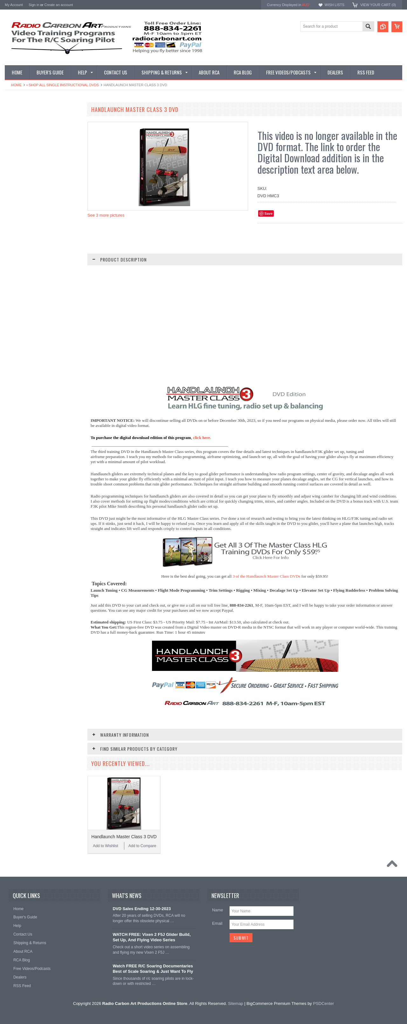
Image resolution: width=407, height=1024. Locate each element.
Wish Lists (334, 5)
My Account (14, 5)
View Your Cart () (378, 5)
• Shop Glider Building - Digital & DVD (40, 261)
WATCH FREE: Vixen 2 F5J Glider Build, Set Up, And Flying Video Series (151, 937)
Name (217, 910)
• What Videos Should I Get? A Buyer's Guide (40, 124)
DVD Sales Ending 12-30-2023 (142, 908)
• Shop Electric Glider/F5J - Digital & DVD (38, 232)
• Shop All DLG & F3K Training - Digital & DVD (41, 248)
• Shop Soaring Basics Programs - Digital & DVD (37, 200)
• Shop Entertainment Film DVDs (36, 283)
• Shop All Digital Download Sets (35, 164)
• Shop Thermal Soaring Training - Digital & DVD (37, 216)
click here (201, 437)
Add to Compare (62, 474)
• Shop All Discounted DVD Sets (35, 186)
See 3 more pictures (105, 215)
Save (269, 213)
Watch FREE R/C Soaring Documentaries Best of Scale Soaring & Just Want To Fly (153, 969)
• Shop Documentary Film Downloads (40, 272)
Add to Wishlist (23, 474)
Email (217, 923)
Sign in (34, 5)
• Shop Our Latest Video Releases (37, 138)
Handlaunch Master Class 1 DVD (42, 465)
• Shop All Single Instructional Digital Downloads (39, 151)
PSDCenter (323, 1003)
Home (16, 85)
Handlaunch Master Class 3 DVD (123, 836)
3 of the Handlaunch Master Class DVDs (266, 576)
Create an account (58, 5)
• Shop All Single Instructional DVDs (62, 85)
